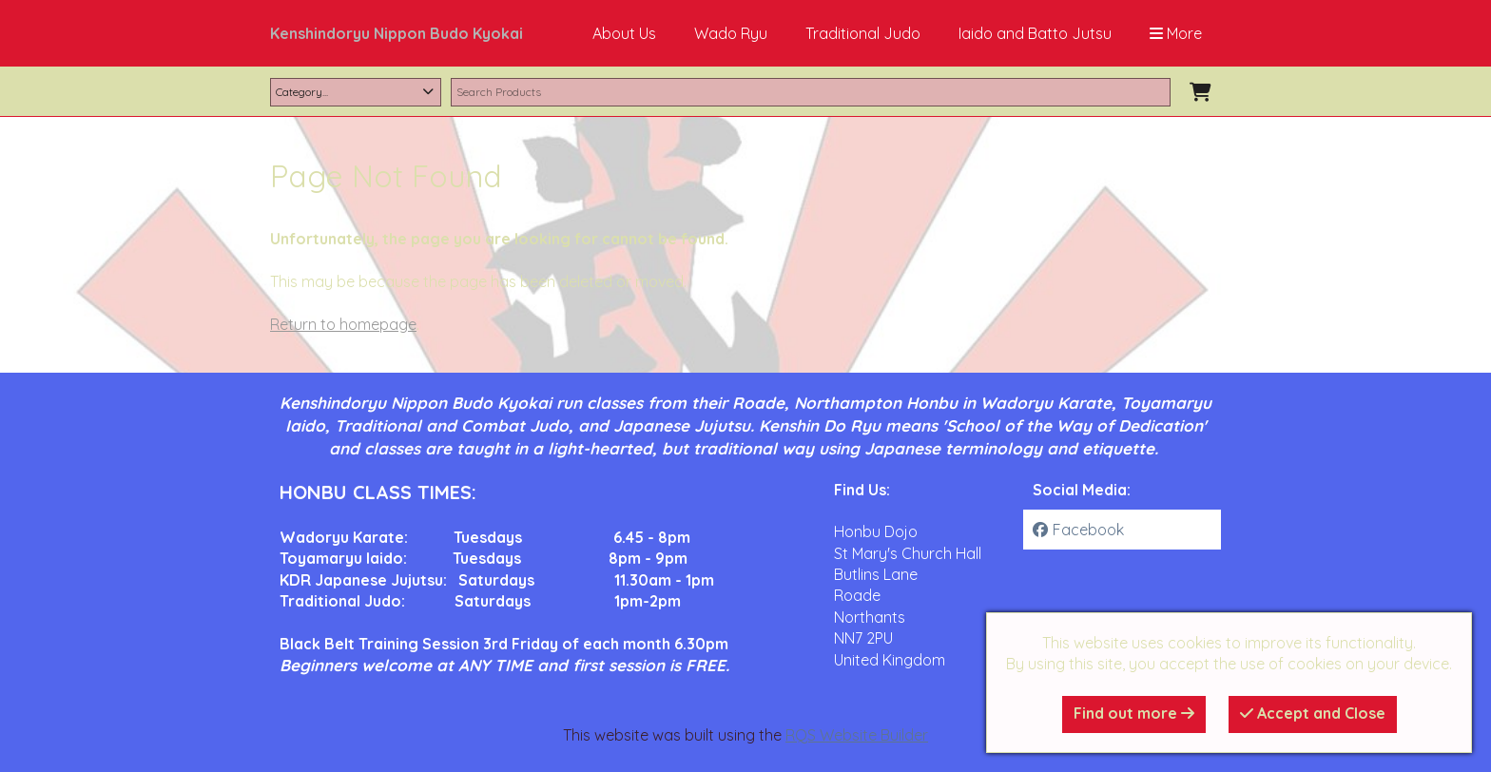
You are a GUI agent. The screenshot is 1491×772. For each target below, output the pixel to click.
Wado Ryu (730, 33)
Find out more (1134, 713)
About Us (624, 33)
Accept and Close (1312, 713)
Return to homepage (343, 324)
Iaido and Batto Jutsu (1035, 33)
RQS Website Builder (856, 734)
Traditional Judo (862, 33)
